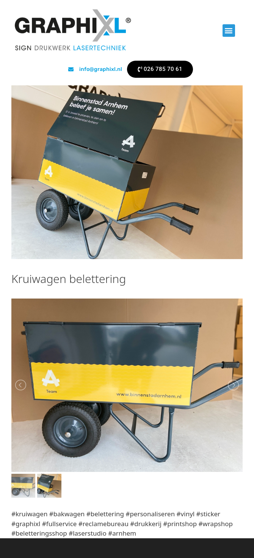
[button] (229, 30)
